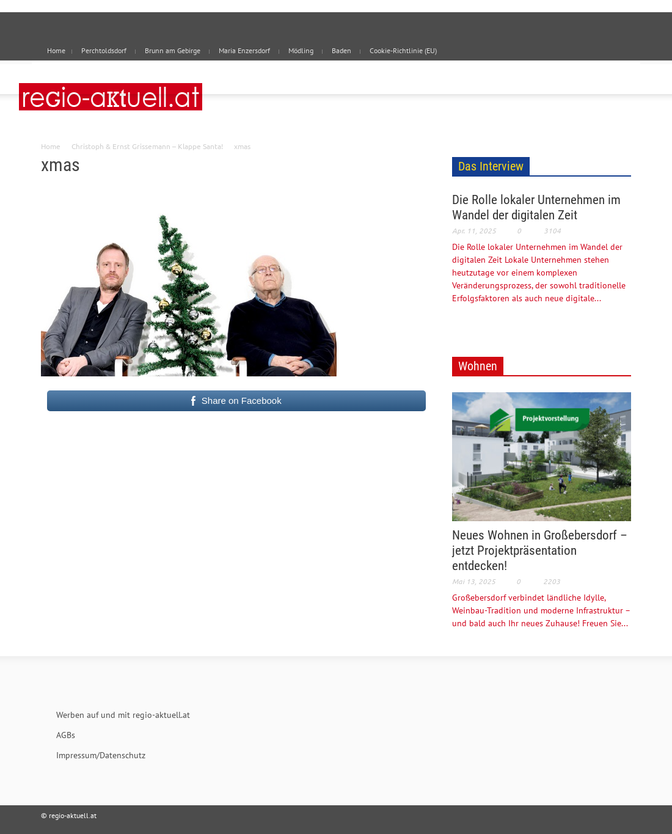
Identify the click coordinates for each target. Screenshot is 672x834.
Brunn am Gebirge (172, 50)
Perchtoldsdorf (103, 50)
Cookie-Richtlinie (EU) (403, 50)
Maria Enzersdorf (244, 50)
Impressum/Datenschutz (100, 755)
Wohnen (477, 366)
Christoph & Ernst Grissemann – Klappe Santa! (147, 146)
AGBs (65, 735)
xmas (60, 164)
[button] (618, 78)
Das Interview (491, 166)
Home (50, 146)
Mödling (300, 50)
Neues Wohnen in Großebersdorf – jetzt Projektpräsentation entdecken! (539, 550)
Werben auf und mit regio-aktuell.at (123, 714)
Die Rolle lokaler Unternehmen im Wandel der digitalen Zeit (536, 207)
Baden (341, 50)
